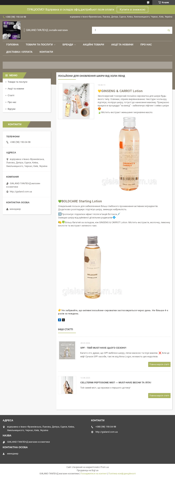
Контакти (46, 51)
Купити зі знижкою (132, 9)
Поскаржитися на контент (94, 473)
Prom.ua (105, 467)
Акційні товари (93, 44)
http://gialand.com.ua (21, 191)
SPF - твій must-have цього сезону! (103, 347)
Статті (11, 95)
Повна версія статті (159, 364)
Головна (12, 44)
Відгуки (11, 109)
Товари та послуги (39, 44)
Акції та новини (122, 44)
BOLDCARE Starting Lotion (82, 201)
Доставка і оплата (19, 51)
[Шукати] (168, 30)
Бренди (67, 44)
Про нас (146, 44)
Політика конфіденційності (122, 473)
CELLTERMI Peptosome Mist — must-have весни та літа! (115, 382)
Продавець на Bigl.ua (87, 470)
